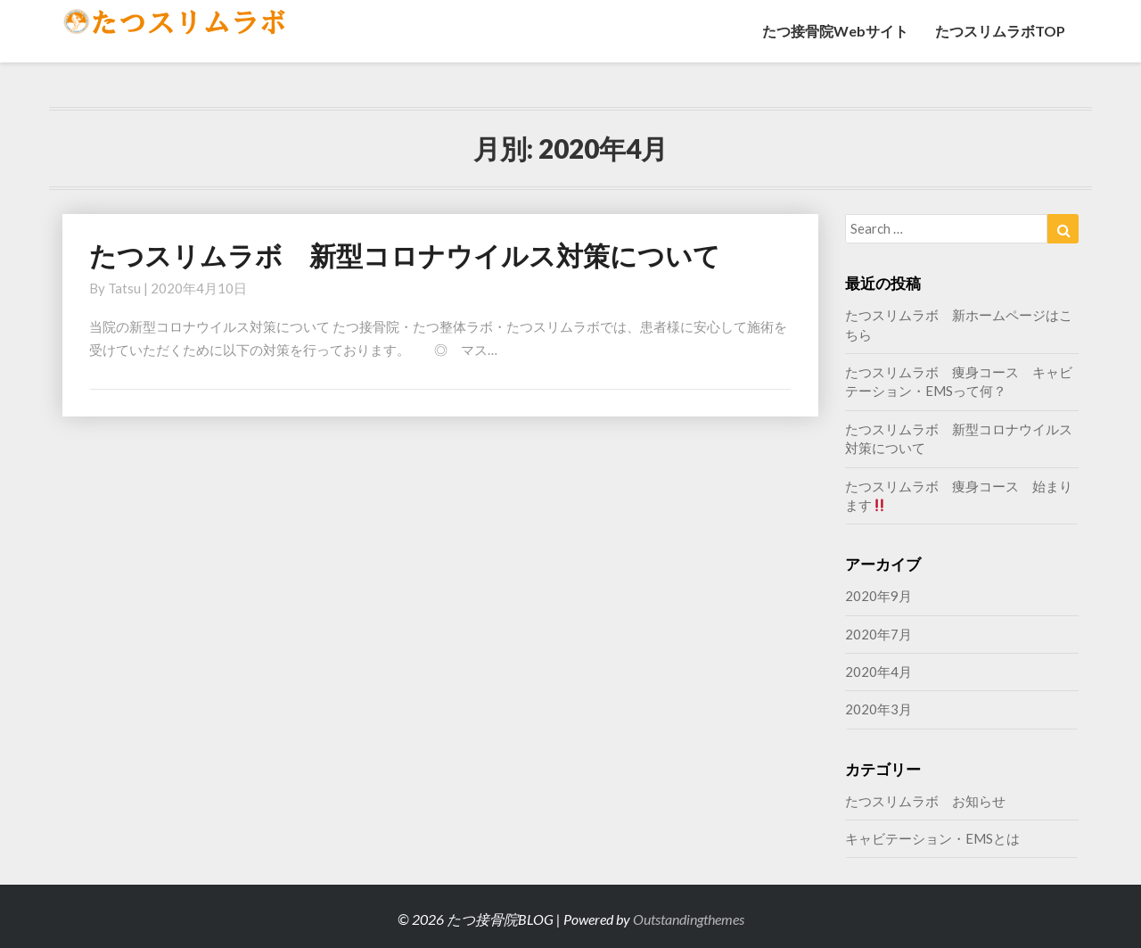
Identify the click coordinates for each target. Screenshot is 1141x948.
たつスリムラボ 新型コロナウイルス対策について (404, 255)
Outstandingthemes (688, 919)
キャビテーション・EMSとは (932, 838)
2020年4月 (878, 672)
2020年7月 (878, 634)
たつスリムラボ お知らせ (925, 801)
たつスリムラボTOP (1000, 30)
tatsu (124, 288)
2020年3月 (878, 709)
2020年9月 (878, 596)
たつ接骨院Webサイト (835, 30)
